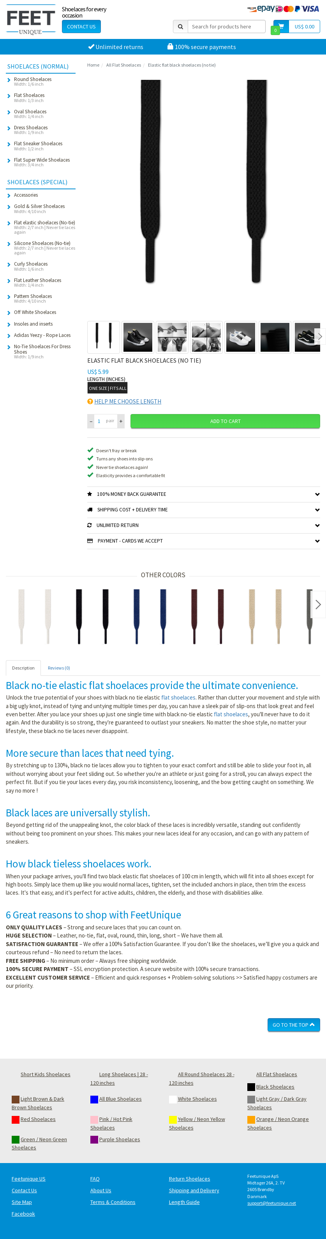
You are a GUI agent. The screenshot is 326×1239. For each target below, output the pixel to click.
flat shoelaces (178, 697)
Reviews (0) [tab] (59, 668)
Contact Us (81, 26)
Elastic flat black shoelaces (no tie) (182, 65)
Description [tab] (23, 668)
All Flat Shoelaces (123, 65)
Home (93, 65)
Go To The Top (294, 1024)
